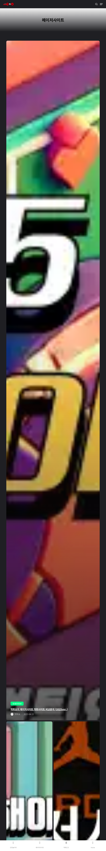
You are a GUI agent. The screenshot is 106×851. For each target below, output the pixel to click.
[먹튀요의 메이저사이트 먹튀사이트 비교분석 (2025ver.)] (53, 380)
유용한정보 (17, 703)
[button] (101, 4)
